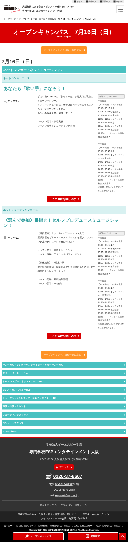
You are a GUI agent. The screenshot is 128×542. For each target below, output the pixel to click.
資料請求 (95, 536)
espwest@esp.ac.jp (66, 495)
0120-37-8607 (67, 476)
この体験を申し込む (64, 199)
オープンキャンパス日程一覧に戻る (62, 50)
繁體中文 (106, 1)
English (119, 1)
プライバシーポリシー (72, 505)
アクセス (64, 467)
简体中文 (92, 1)
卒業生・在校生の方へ (94, 514)
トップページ (10, 19)
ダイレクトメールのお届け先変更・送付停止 (64, 518)
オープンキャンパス (41, 536)
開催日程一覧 (54, 19)
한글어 (79, 1)
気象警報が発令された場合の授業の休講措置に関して (46, 514)
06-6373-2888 (63, 484)
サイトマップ (47, 505)
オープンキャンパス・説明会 (32, 19)
